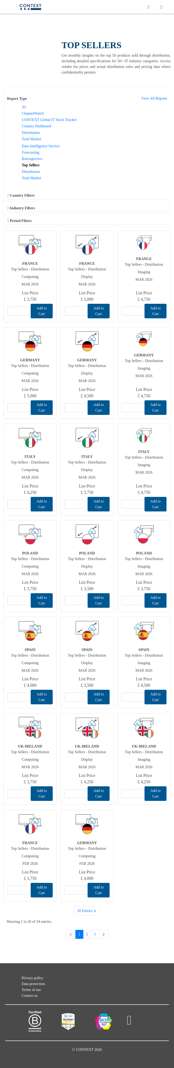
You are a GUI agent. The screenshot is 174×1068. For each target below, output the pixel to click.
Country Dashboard (36, 126)
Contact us (29, 996)
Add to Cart (42, 311)
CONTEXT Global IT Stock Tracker (49, 120)
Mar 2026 (30, 284)
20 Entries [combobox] (88, 910)
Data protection (33, 984)
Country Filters (21, 195)
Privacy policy (32, 978)
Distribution (31, 133)
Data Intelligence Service (41, 146)
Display (87, 277)
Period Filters (19, 221)
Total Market (31, 139)
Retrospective (32, 159)
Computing (30, 277)
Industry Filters (21, 208)
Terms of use (31, 990)
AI (24, 107)
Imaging (144, 272)
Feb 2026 (30, 863)
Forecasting (30, 152)
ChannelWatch (33, 113)
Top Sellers (30, 165)
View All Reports (154, 98)
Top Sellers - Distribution (30, 269)
